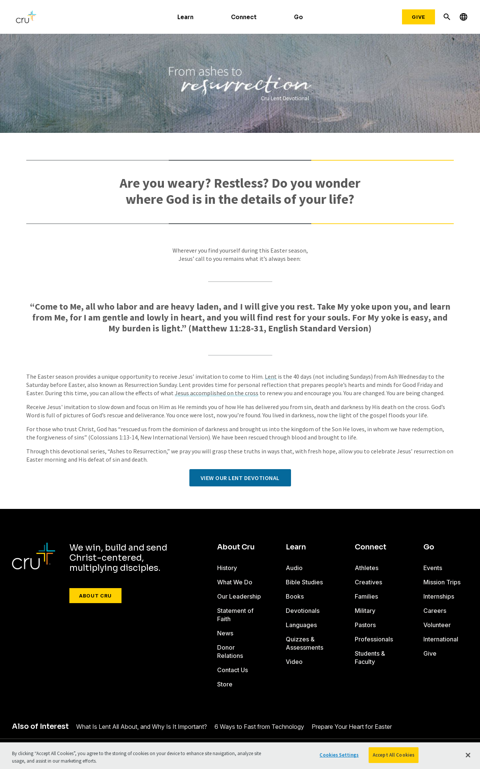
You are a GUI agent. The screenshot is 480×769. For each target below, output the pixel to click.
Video (294, 661)
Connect (243, 17)
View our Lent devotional (240, 478)
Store (224, 684)
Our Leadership (239, 596)
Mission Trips (441, 582)
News (225, 633)
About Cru (95, 596)
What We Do (234, 582)
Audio (294, 568)
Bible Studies (304, 582)
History (227, 568)
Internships (438, 596)
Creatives (368, 582)
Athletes (366, 568)
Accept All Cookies (393, 755)
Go (298, 17)
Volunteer (437, 625)
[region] (240, 755)
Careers (434, 610)
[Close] (468, 755)
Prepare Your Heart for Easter (352, 726)
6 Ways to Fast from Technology (259, 726)
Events (432, 568)
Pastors (365, 625)
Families (366, 596)
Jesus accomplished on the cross (216, 393)
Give (418, 17)
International (440, 639)
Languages (301, 625)
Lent (271, 376)
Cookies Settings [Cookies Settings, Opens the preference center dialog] (339, 755)
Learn (185, 17)
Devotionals (303, 610)
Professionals (374, 639)
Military (365, 610)
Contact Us (232, 670)
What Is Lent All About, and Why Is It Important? (141, 726)
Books (295, 596)
